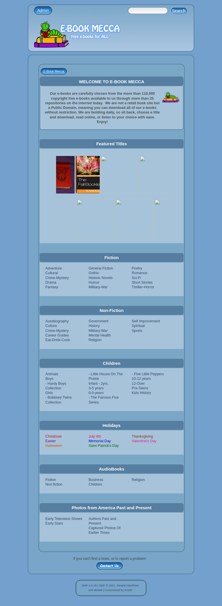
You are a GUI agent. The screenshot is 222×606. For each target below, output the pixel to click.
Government (98, 321)
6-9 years (95, 393)
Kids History (141, 393)
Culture (51, 326)
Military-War (98, 287)
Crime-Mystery (57, 278)
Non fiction (53, 484)
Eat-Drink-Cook (57, 340)
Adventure (53, 268)
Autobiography (57, 321)
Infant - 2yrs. (98, 384)
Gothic (93, 273)
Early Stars (54, 523)
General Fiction (100, 268)
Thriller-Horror (143, 287)
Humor (93, 282)
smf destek (95, 590)
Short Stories (142, 282)
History (94, 326)
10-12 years (141, 379)
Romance (139, 273)
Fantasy (51, 287)
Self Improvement (146, 321)
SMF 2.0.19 (89, 585)
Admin (43, 10)
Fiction (50, 480)
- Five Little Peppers (148, 374)
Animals (51, 374)
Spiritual (138, 326)
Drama (50, 282)
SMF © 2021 (107, 585)
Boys (49, 379)
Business (95, 480)
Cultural (51, 273)
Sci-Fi (136, 278)
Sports (137, 331)
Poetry (137, 268)
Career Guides (57, 335)
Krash (128, 590)
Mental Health (99, 335)
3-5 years (95, 388)
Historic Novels (100, 278)
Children (95, 484)
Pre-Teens (140, 388)
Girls (49, 393)
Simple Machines (128, 585)
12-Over (138, 384)
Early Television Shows (63, 519)
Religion (94, 340)
